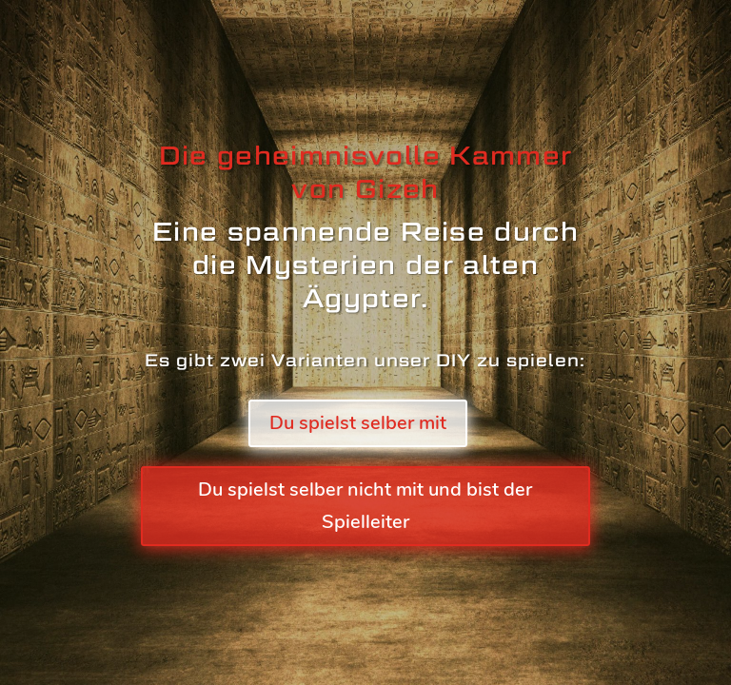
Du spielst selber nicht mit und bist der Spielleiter (365, 506)
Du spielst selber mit (357, 423)
